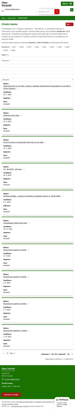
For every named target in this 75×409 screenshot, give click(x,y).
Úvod (3, 18)
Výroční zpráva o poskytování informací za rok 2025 (25, 142)
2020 (37, 47)
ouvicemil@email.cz (12, 379)
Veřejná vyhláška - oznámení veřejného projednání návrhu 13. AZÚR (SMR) (33, 196)
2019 (29, 47)
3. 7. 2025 (6, 256)
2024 (67, 47)
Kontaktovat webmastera (25, 402)
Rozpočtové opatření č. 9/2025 (16, 330)
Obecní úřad (12, 18)
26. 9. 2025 (7, 175)
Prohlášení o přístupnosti (43, 402)
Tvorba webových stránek (19, 406)
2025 (6, 50)
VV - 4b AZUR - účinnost (14, 169)
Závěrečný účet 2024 (12, 115)
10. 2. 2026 (7, 148)
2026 (13, 50)
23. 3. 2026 (7, 94)
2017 (14, 47)
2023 (60, 47)
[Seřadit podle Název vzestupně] (9, 54)
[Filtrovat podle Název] (37, 58)
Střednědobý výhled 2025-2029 (16, 223)
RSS (69, 24)
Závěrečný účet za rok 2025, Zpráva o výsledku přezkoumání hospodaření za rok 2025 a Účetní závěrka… (37, 87)
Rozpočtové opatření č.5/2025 (16, 277)
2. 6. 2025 (6, 283)
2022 (52, 47)
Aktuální (6, 104)
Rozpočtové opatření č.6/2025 (16, 250)
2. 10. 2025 (7, 336)
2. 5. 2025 (6, 310)
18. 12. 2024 (7, 229)
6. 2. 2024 (6, 202)
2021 (45, 47)
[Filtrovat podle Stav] (37, 79)
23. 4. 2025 (7, 121)
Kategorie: (6, 47)
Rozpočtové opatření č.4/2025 (16, 304)
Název (5, 55)
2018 (22, 47)
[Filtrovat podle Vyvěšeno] (37, 65)
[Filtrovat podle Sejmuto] (37, 72)
